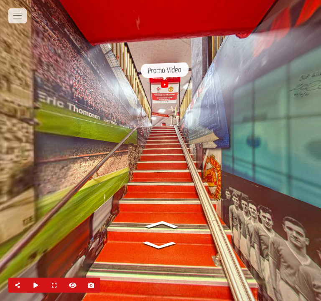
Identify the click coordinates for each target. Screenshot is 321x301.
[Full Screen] (54, 285)
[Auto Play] (36, 285)
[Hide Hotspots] (73, 285)
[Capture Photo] (91, 285)
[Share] (17, 285)
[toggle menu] (17, 15)
